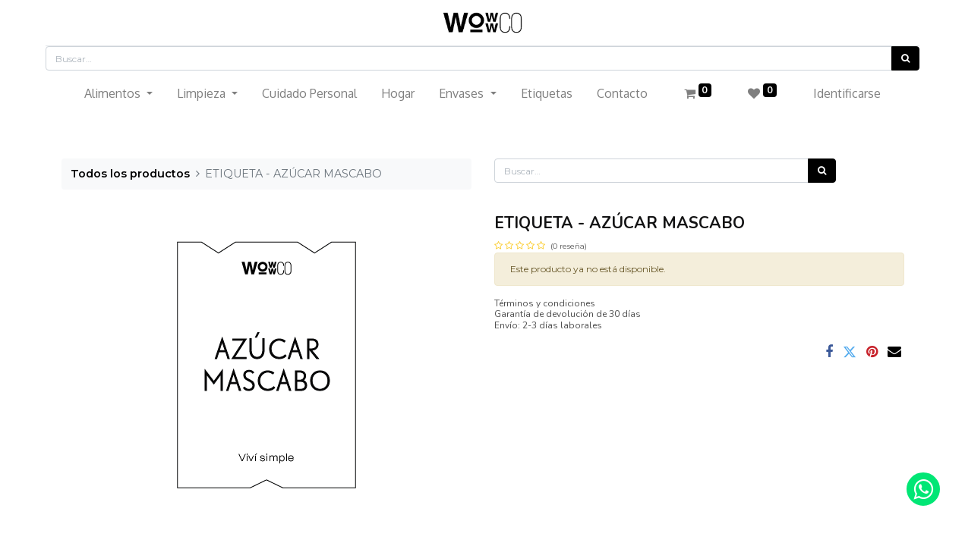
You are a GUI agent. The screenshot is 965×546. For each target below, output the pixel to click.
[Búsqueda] (905, 58)
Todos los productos (130, 173)
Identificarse (847, 93)
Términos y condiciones (544, 303)
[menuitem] (309, 93)
